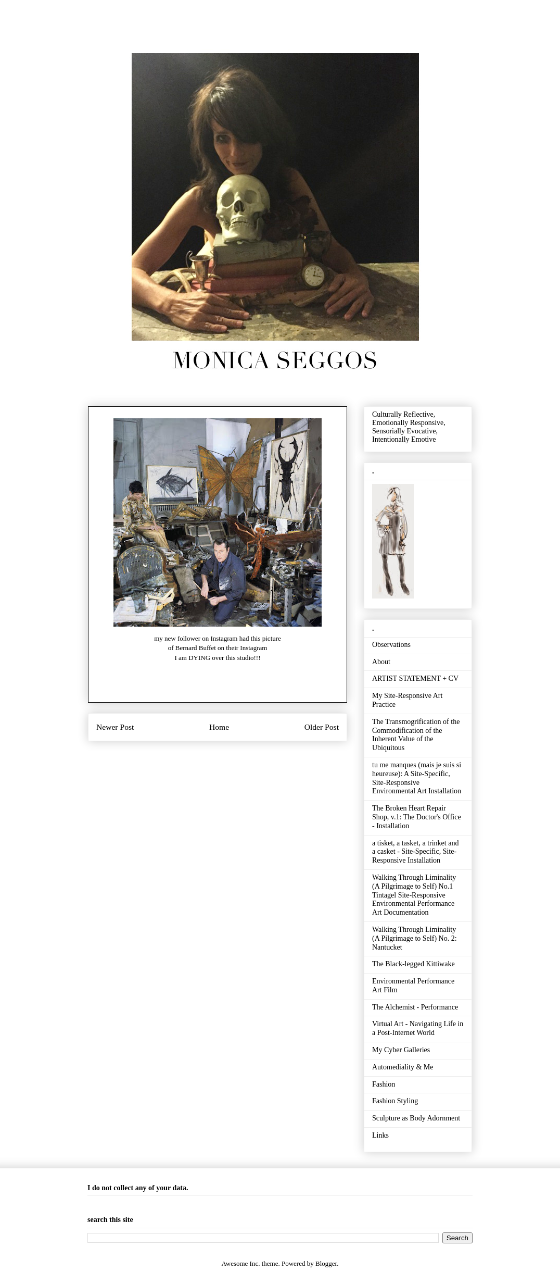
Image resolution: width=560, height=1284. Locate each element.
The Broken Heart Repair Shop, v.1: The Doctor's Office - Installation (416, 817)
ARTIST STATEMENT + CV (415, 678)
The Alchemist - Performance (415, 1007)
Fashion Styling (395, 1101)
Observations (391, 645)
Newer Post (115, 726)
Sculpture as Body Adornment (416, 1118)
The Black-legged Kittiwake (413, 964)
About (381, 662)
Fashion (383, 1084)
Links (380, 1135)
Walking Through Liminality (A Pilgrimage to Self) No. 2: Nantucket (414, 938)
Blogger (326, 1263)
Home (219, 726)
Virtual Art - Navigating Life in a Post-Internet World (417, 1028)
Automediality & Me (402, 1067)
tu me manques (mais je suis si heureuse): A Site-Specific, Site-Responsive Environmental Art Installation (416, 778)
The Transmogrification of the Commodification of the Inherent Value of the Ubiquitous (416, 735)
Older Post (321, 726)
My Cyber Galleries (401, 1050)
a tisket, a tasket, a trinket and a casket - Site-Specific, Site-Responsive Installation (415, 852)
